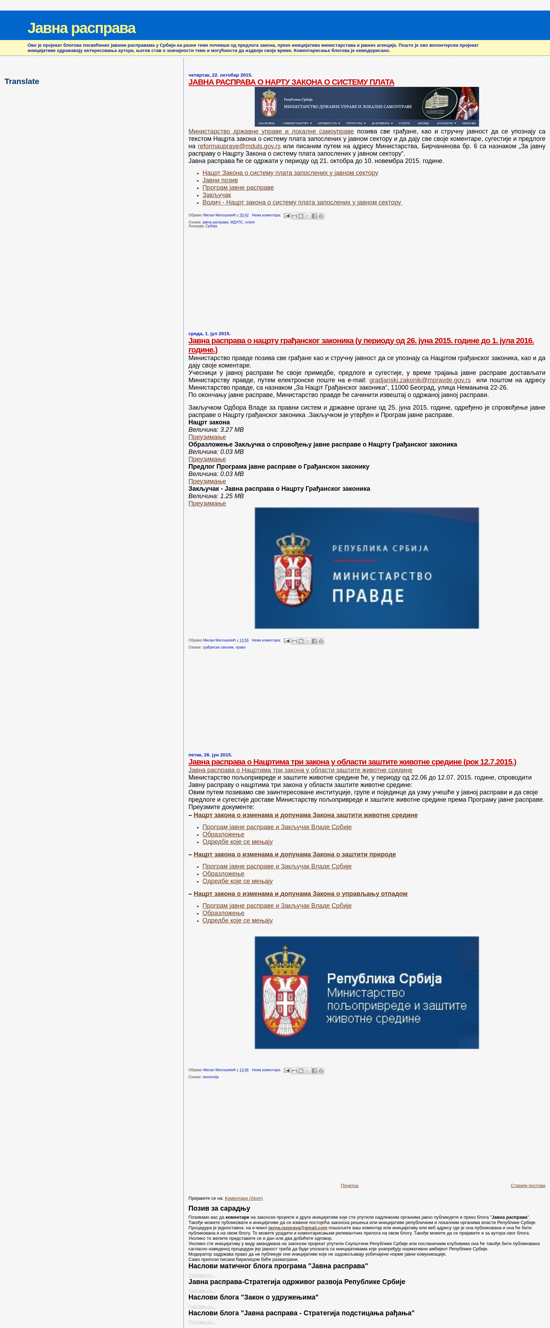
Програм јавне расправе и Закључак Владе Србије (276, 827)
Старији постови (528, 1185)
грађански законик (218, 647)
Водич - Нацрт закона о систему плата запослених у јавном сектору (302, 202)
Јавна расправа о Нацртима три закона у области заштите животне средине (300, 770)
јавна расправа (215, 222)
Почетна (349, 1185)
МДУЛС (236, 222)
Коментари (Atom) (244, 1198)
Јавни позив (220, 180)
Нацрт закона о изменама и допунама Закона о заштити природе (295, 854)
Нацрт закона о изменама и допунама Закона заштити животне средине (306, 815)
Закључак (216, 194)
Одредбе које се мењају (237, 841)
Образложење (223, 834)
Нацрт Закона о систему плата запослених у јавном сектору (290, 172)
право (241, 647)
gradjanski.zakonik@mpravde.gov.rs (420, 380)
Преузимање (207, 437)
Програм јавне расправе (238, 187)
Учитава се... (202, 1275)
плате (250, 222)
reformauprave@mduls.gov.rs (239, 146)
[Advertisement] (241, 282)
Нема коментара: (267, 215)
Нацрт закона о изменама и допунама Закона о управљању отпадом (301, 893)
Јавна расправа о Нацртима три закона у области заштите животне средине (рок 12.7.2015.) (352, 761)
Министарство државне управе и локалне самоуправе (271, 131)
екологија (211, 1077)
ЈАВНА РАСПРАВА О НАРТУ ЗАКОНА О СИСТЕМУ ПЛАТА (291, 82)
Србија (211, 226)
